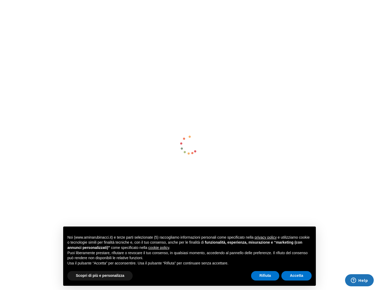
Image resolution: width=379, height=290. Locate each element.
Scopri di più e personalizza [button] (100, 275)
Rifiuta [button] (265, 275)
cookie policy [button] (158, 247)
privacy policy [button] (266, 237)
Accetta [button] (296, 275)
